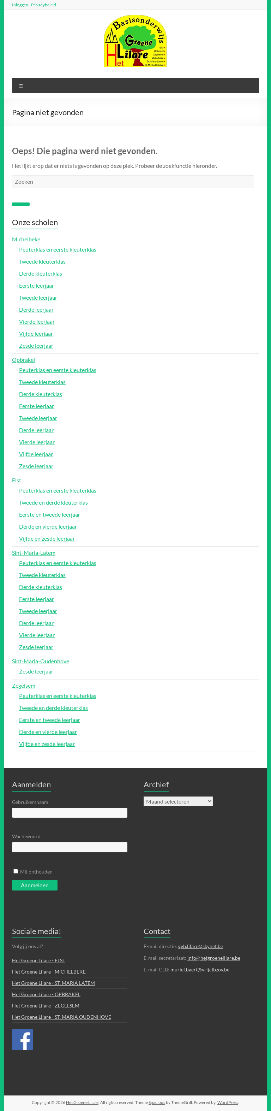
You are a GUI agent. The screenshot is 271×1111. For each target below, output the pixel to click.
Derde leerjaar (36, 309)
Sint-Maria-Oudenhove (40, 661)
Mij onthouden (36, 872)
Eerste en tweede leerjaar (49, 514)
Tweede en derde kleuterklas (53, 502)
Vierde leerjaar (37, 321)
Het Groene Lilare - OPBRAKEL (46, 994)
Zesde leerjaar (36, 345)
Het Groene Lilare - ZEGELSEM (45, 1006)
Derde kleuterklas (40, 273)
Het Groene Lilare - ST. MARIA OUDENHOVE (61, 1017)
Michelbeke (26, 239)
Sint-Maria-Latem (33, 552)
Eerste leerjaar (36, 285)
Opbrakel (23, 359)
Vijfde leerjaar (36, 333)
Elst (16, 480)
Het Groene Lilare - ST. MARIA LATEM (53, 983)
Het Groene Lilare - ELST (38, 960)
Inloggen (20, 4)
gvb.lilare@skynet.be (200, 946)
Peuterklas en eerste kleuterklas (57, 249)
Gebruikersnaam (30, 802)
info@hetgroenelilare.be (213, 958)
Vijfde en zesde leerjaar (47, 538)
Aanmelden (35, 885)
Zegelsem (23, 685)
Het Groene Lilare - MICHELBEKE (49, 972)
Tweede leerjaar (38, 297)
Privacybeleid (43, 4)
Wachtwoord (26, 836)
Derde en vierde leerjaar (48, 526)
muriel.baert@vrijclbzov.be (199, 969)
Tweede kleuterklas (42, 261)
